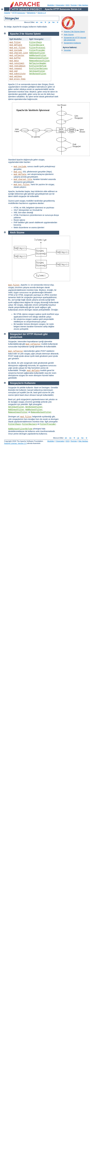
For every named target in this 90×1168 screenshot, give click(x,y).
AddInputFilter (37, 53)
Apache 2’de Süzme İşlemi (74, 32)
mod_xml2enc (15, 76)
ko (53, 22)
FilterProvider (37, 50)
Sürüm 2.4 (42, 13)
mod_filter (15, 42)
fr (45, 22)
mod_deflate (15, 45)
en (36, 22)
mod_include (15, 50)
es (41, 22)
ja (49, 22)
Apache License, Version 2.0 (15, 443)
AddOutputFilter (37, 55)
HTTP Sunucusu (18, 13)
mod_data (14, 61)
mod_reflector (16, 55)
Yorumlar (67, 50)
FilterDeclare (36, 45)
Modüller (50, 5)
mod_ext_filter (17, 48)
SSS (67, 5)
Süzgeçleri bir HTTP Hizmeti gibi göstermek (75, 39)
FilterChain (35, 42)
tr (58, 22)
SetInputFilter (37, 71)
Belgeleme (31, 13)
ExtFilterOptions (38, 68)
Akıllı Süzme (69, 35)
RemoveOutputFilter (39, 61)
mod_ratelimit (16, 63)
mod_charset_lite (18, 53)
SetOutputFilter (37, 74)
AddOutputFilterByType (20, 429)
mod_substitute (17, 74)
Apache (7, 13)
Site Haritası (83, 5)
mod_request (15, 68)
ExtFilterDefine (37, 66)
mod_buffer (15, 58)
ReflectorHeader (37, 63)
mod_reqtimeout (17, 66)
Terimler (74, 5)
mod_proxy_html (17, 79)
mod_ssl (18, 172)
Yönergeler (60, 5)
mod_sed (13, 71)
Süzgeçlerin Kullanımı (72, 43)
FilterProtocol (37, 48)
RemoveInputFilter (39, 58)
